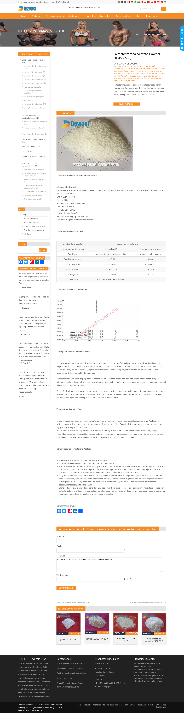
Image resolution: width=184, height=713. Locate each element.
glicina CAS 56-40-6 (69, 639)
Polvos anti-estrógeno (32, 97)
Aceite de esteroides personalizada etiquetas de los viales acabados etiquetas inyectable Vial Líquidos (149, 678)
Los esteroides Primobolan (33, 83)
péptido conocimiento (31, 219)
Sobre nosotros (123, 16)
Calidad (98, 679)
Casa (23, 16)
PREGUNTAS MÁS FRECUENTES (110, 683)
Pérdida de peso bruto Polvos (34, 179)
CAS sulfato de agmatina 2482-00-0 (154, 639)
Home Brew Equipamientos (98, 16)
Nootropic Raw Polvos (32, 170)
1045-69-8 (130, 68)
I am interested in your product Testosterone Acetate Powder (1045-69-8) (109, 565)
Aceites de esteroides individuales (36, 122)
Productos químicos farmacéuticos (30, 164)
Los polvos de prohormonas (33, 156)
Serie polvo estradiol (31, 100)
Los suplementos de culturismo (35, 108)
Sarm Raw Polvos (29, 146)
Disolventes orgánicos (32, 199)
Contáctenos (152, 16)
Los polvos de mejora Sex (33, 104)
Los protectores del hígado (33, 192)
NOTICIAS (28, 234)
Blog (138, 16)
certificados (100, 675)
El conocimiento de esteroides (34, 226)
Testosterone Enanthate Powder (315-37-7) (148, 603)
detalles (62, 633)
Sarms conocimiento (31, 222)
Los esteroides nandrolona (33, 76)
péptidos (25, 151)
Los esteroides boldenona (33, 72)
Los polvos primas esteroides (153, 34)
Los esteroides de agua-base (34, 134)
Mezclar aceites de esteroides (34, 128)
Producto (35, 16)
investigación (126, 104)
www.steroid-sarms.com (72, 663)
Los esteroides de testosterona (35, 66)
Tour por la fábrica (103, 668)
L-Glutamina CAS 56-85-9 (125, 639)
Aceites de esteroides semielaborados (62, 16)
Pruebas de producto (104, 672)
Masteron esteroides (31, 87)
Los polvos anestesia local (33, 195)
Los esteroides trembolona (33, 80)
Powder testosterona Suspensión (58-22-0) (73, 603)
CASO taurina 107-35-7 (97, 639)
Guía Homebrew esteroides (34, 230)
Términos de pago (103, 686)
